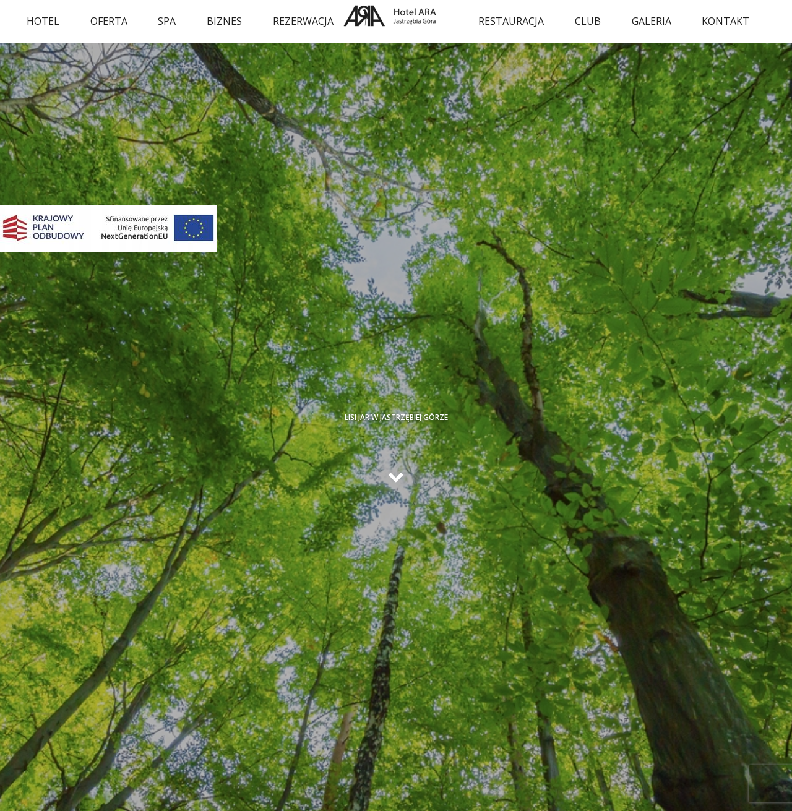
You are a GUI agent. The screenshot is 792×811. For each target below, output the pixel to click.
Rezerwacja (303, 21)
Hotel (43, 21)
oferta (108, 21)
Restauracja (511, 21)
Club (588, 21)
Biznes (224, 21)
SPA (167, 21)
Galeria (651, 21)
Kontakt (725, 21)
